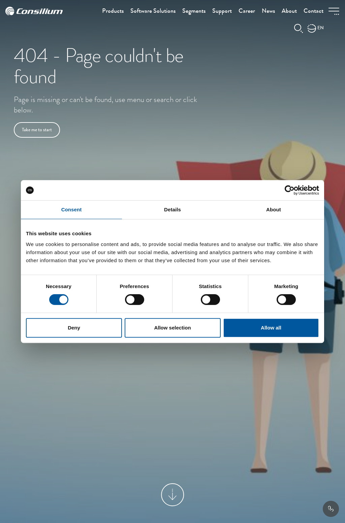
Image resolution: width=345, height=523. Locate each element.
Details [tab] (172, 209)
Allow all (271, 327)
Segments (194, 11)
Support (222, 11)
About (289, 11)
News (268, 11)
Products (113, 11)
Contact (313, 11)
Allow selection (172, 327)
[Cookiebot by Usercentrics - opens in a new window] (289, 190)
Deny (74, 327)
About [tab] (273, 209)
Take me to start (37, 130)
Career (247, 11)
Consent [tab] (71, 209)
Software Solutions (153, 11)
